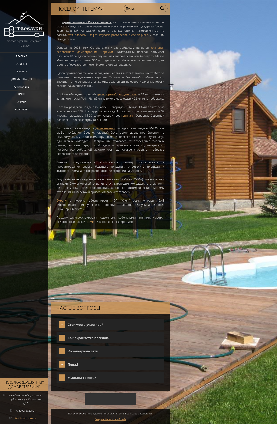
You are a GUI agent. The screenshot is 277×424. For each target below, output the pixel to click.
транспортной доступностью (117, 94)
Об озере (22, 63)
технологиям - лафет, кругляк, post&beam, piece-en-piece (108, 35)
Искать (162, 8)
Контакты (21, 109)
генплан (127, 116)
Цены (21, 94)
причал (91, 222)
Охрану (62, 200)
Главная (21, 56)
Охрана (21, 102)
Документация (21, 79)
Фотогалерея (21, 86)
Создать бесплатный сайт (110, 419)
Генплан (21, 71)
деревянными (105, 128)
